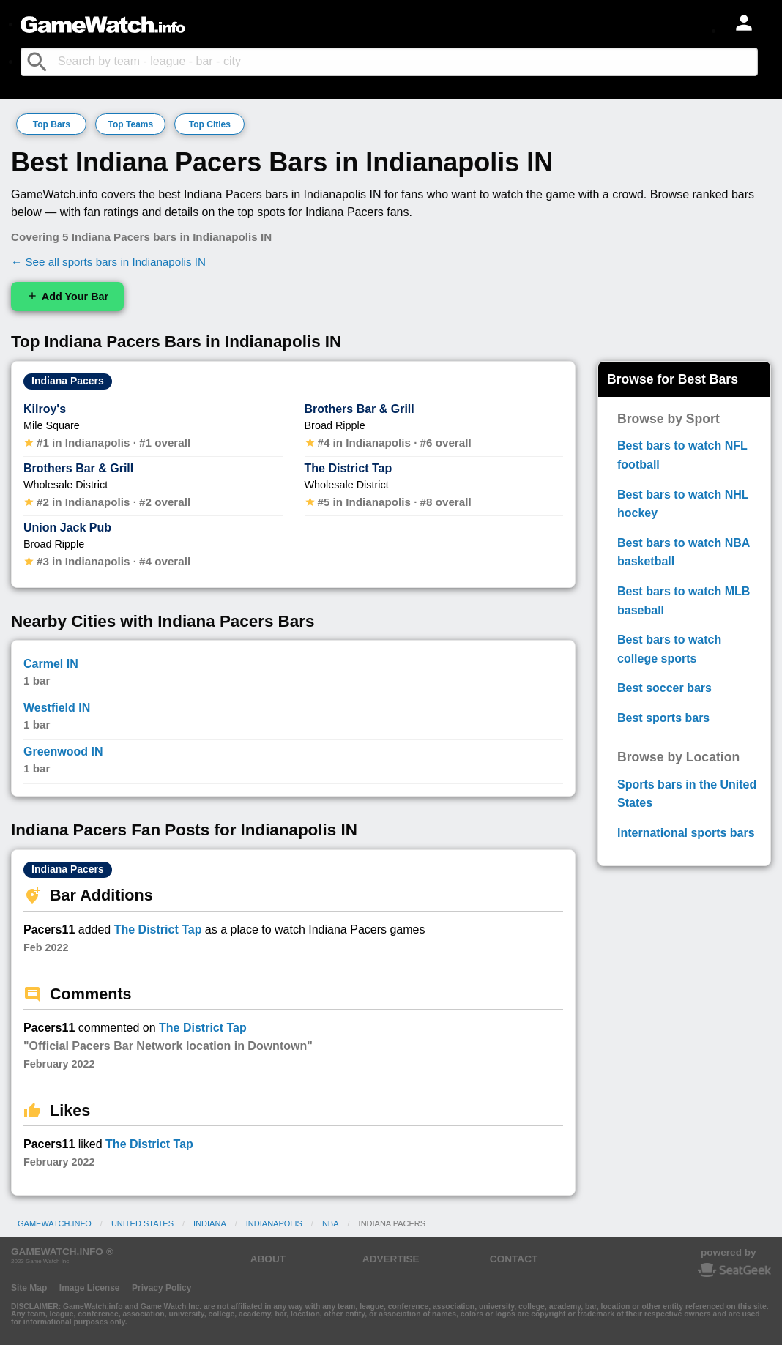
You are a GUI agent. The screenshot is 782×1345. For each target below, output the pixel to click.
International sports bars (686, 833)
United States (142, 1223)
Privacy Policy (161, 1288)
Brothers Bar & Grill (78, 468)
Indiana (209, 1223)
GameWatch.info (55, 1223)
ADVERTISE (391, 1258)
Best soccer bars (664, 688)
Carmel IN (50, 663)
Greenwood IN (63, 751)
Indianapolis (274, 1223)
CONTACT (513, 1258)
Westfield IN (56, 707)
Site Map (29, 1288)
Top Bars (51, 124)
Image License (89, 1288)
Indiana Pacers (67, 381)
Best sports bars (663, 718)
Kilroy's (44, 409)
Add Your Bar (67, 296)
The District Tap (348, 468)
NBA (330, 1223)
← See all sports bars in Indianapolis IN (108, 262)
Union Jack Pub (67, 527)
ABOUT (268, 1258)
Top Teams (131, 124)
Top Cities (210, 124)
